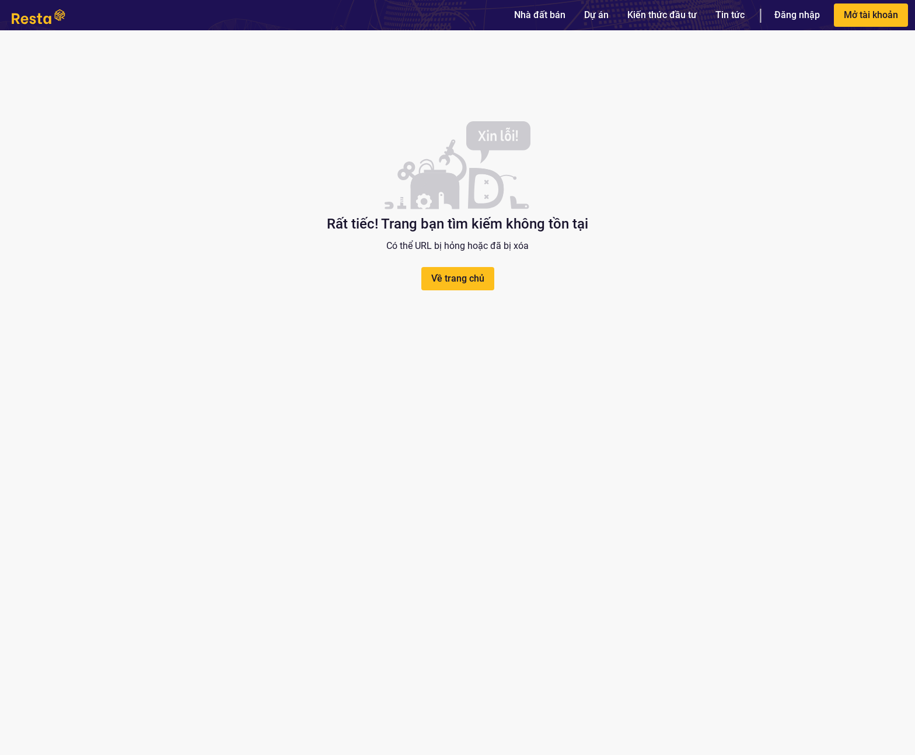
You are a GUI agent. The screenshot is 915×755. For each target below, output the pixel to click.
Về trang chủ (457, 278)
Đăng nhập (797, 14)
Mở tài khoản (871, 14)
